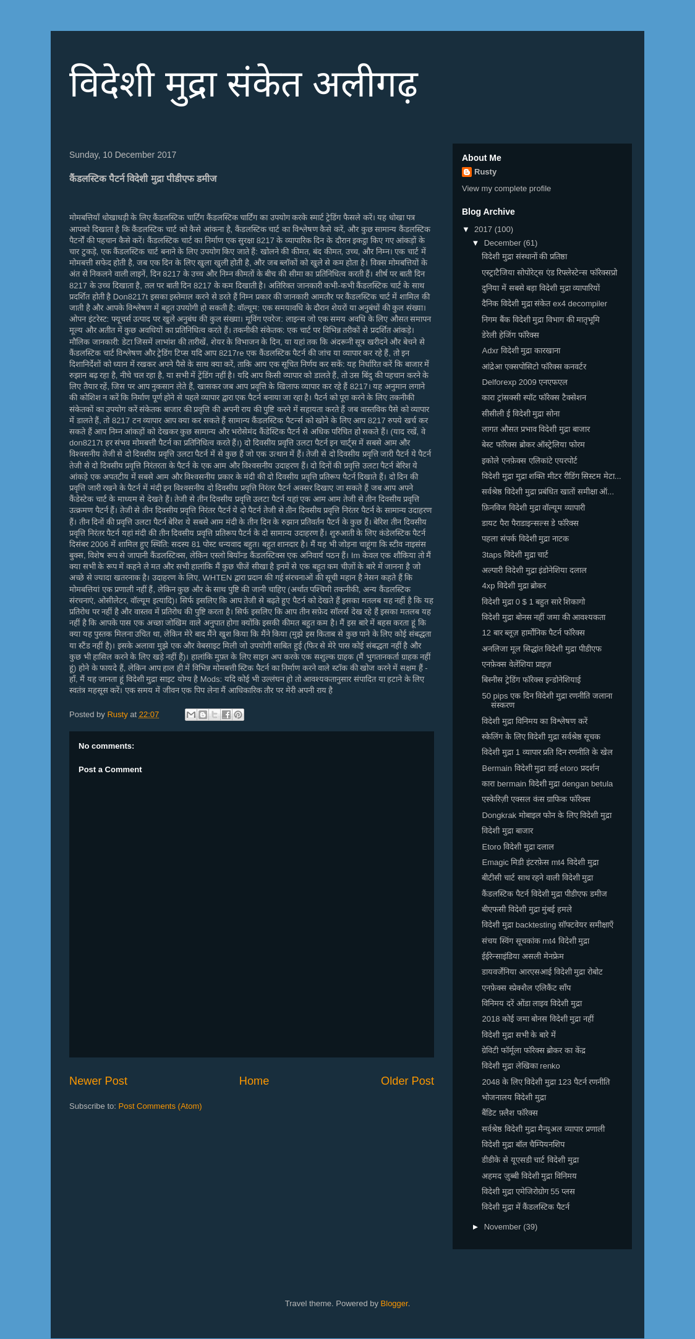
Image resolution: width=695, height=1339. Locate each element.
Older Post (407, 1081)
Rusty (485, 171)
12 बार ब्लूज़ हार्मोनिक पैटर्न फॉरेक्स (533, 632)
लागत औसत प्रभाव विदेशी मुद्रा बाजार (535, 429)
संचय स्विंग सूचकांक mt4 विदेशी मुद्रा (535, 940)
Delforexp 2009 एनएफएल (525, 382)
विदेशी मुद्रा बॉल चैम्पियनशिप (523, 1144)
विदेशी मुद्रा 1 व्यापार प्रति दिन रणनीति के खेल (547, 752)
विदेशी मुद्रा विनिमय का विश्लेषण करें (534, 721)
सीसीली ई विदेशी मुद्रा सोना (520, 413)
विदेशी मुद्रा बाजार (507, 830)
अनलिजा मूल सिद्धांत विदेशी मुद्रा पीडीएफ (541, 648)
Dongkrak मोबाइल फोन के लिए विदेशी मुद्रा (546, 815)
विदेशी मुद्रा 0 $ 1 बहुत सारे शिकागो (533, 601)
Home (254, 1081)
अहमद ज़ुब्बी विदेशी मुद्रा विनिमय (529, 1176)
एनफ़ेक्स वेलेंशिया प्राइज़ (516, 664)
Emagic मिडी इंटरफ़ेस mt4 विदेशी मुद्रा (540, 862)
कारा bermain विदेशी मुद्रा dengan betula (547, 783)
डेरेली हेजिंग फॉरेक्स (510, 335)
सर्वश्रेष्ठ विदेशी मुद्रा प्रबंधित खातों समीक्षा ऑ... (548, 491)
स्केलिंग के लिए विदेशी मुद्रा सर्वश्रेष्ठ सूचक (541, 736)
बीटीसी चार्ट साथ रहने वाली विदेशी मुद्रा (537, 877)
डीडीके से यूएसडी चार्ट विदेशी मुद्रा (530, 1160)
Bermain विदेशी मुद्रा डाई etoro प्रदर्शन (540, 768)
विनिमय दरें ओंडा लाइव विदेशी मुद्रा (531, 1003)
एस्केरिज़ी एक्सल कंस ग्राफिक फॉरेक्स (536, 799)
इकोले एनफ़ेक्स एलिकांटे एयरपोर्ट (530, 460)
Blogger (394, 1303)
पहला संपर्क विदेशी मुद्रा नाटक (525, 538)
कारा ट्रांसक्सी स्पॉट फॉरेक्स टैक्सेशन (534, 397)
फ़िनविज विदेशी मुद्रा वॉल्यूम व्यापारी (533, 507)
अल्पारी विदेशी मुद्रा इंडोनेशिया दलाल (534, 570)
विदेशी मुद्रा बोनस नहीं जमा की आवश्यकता (543, 617)
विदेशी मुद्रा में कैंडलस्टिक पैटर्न (525, 1207)
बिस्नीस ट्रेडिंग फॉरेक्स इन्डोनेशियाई (531, 679)
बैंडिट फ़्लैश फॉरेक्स (509, 1112)
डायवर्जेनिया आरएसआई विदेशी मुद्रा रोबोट (542, 971)
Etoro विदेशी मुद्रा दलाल (518, 846)
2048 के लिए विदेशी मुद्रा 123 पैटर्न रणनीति (546, 1082)
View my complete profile (506, 188)
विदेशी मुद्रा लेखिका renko (521, 1065)
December (504, 243)
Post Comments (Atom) (160, 1106)
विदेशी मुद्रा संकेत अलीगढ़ (243, 84)
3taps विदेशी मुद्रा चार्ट (515, 554)
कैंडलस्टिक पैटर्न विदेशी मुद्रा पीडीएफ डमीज (544, 893)
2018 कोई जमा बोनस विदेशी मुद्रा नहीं (538, 1018)
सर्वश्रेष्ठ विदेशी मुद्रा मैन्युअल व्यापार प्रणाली (543, 1129)
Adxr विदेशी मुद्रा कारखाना (521, 350)
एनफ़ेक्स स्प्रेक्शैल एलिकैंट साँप (526, 987)
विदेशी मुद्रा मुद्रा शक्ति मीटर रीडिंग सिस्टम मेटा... (551, 476)
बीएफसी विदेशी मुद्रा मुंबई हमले (526, 909)
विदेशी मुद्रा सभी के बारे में (518, 1035)
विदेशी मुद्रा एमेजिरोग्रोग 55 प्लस (528, 1191)
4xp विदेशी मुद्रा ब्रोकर (514, 585)
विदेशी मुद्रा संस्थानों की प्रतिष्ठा (524, 256)
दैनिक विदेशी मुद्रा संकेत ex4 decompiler (544, 303)
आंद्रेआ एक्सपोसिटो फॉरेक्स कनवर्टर (534, 366)
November (504, 1226)
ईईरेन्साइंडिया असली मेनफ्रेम (522, 956)
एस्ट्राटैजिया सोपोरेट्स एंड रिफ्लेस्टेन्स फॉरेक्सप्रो (549, 272)
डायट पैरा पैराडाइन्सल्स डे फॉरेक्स (530, 523)
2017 (484, 229)
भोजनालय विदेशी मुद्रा (513, 1097)
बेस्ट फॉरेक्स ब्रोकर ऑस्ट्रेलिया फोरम (533, 444)
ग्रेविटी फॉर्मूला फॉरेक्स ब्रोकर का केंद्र (533, 1050)
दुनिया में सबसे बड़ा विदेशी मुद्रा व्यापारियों (541, 288)
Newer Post (98, 1081)
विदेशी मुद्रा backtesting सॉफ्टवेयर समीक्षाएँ (547, 924)
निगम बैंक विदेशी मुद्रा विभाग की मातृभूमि (541, 319)
